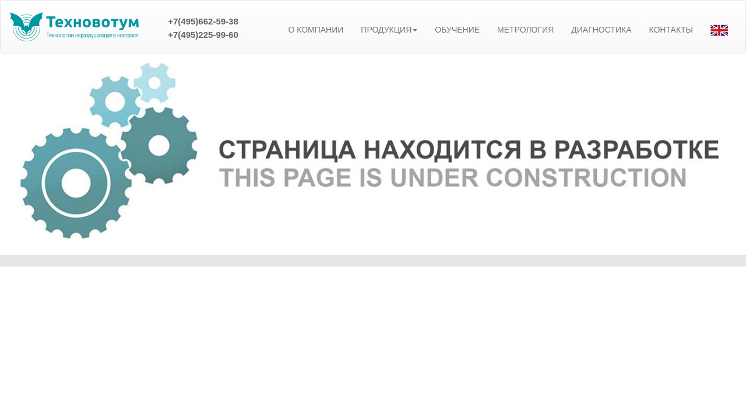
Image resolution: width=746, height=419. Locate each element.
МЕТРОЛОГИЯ (525, 29)
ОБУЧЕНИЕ (457, 29)
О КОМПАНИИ (315, 29)
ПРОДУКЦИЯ (389, 29)
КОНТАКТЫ (671, 29)
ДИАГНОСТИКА (601, 29)
